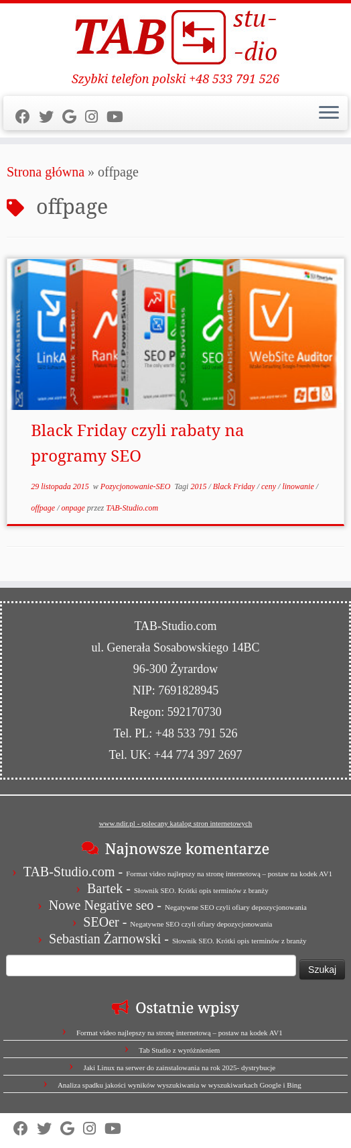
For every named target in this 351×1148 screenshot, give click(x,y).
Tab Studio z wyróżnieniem (179, 1050)
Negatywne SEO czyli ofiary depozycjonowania (236, 907)
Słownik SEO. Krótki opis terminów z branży (201, 890)
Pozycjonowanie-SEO (136, 486)
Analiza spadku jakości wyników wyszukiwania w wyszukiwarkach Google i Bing (179, 1085)
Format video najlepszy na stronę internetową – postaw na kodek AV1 (229, 874)
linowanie (298, 486)
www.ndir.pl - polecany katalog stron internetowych (176, 823)
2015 (199, 486)
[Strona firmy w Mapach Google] (73, 117)
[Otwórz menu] (329, 113)
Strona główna (45, 171)
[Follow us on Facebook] (27, 117)
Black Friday (235, 486)
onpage (73, 508)
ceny (269, 486)
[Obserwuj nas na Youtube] (119, 117)
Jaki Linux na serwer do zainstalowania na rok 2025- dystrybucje (179, 1067)
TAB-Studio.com (132, 508)
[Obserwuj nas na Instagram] (96, 117)
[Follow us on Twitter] (50, 117)
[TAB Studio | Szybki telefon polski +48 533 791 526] (175, 37)
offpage (44, 508)
